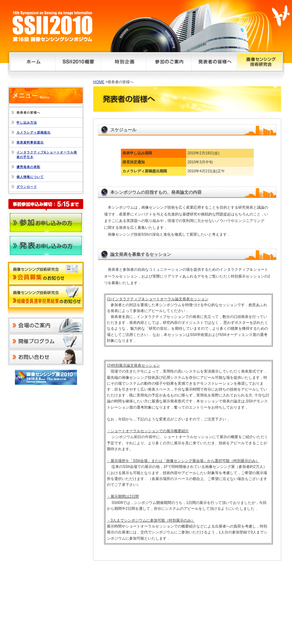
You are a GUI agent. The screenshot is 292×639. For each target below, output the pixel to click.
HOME (98, 82)
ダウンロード (26, 186)
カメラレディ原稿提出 (33, 132)
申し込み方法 (26, 122)
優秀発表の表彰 (28, 167)
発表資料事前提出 (30, 142)
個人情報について (30, 177)
